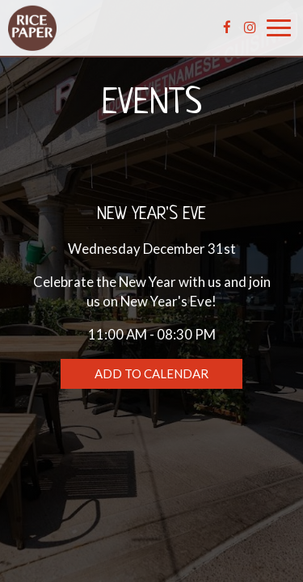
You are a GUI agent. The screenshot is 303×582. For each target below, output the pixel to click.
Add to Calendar (151, 373)
